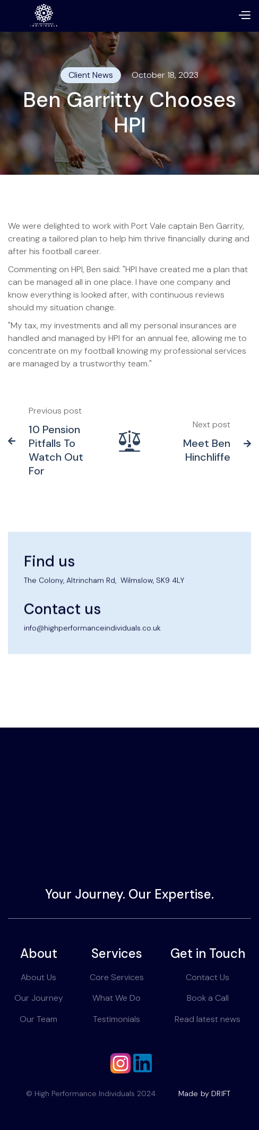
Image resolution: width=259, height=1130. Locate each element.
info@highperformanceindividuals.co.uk (92, 654)
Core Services (117, 977)
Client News (90, 74)
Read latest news (207, 1019)
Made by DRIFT (204, 1093)
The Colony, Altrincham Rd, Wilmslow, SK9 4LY (104, 607)
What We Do (116, 997)
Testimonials (116, 1019)
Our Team (38, 1019)
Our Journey (38, 997)
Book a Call (208, 997)
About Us (38, 977)
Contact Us (207, 977)
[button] (244, 16)
